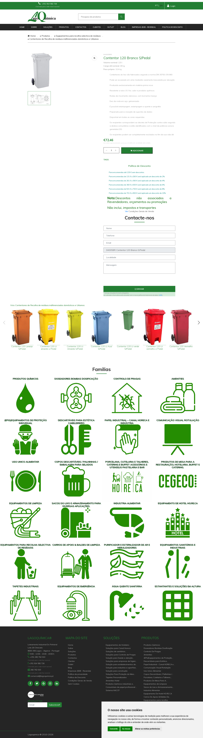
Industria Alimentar (152, 690)
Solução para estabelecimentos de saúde (121, 664)
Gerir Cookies (73, 684)
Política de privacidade (78, 674)
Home (22, 27)
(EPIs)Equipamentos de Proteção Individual (158, 658)
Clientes (97, 27)
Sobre (34, 27)
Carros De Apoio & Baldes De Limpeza (156, 697)
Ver (127, 211)
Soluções (47, 27)
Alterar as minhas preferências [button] (147, 729)
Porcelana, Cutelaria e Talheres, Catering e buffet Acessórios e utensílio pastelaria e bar (157, 677)
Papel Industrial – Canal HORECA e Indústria (158, 664)
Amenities (148, 655)
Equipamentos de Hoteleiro (117, 645)
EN (161, 5)
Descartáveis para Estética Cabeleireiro (155, 661)
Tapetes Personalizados (116, 677)
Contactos (80, 27)
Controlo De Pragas (152, 651)
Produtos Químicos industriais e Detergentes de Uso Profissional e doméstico (120, 684)
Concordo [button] (114, 729)
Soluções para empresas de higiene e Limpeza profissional (121, 661)
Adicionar (136, 150)
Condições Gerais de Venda (80, 680)
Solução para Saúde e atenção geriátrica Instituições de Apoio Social (119, 658)
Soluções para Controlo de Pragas (121, 655)
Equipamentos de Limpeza (155, 684)
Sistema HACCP (113, 690)
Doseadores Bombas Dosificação (158, 648)
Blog (123, 27)
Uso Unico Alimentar (152, 671)
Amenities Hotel (112, 680)
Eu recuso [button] (126, 729)
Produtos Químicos (152, 645)
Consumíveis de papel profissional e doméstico (121, 687)
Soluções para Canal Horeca (118, 648)
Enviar (139, 289)
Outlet (110, 27)
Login (171, 5)
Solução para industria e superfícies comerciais (121, 667)
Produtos (64, 27)
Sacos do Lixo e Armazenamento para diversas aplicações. (158, 687)
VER (160, 295)
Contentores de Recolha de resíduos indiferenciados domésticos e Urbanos (63, 39)
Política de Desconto (172, 27)
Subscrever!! (54, 704)
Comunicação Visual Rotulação (157, 667)
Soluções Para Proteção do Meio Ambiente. (120, 674)
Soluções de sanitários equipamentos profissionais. (118, 651)
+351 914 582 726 (47, 3)
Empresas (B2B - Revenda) (144, 27)
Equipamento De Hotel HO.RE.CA (158, 693)
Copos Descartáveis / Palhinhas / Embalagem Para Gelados (158, 674)
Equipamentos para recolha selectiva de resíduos (77, 36)
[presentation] (139, 281)
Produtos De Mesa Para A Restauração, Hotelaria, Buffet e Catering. (157, 680)
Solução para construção (117, 671)
